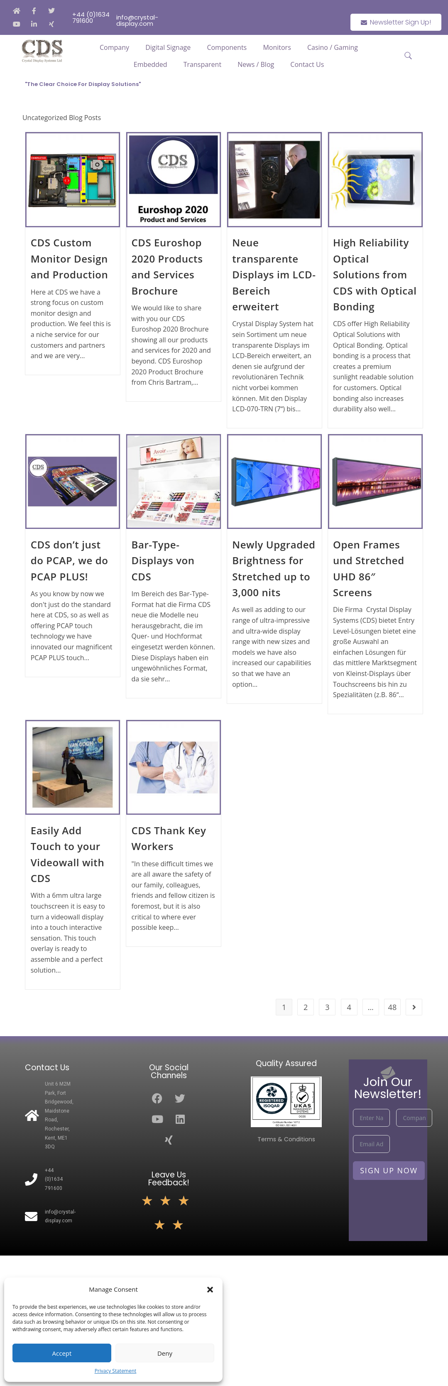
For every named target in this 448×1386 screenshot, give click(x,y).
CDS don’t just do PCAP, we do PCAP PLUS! (69, 560)
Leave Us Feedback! (168, 1178)
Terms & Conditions (286, 1139)
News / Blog (255, 64)
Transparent (202, 64)
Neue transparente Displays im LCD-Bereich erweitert (274, 274)
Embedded (150, 64)
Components (227, 47)
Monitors (277, 47)
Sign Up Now (389, 1170)
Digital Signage (168, 47)
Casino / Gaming (332, 47)
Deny (164, 1353)
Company (114, 47)
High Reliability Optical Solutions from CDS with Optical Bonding (375, 274)
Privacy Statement (116, 1370)
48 (392, 1007)
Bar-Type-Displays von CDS (162, 560)
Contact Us (307, 64)
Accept (62, 1353)
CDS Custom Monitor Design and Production (69, 258)
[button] (210, 1289)
